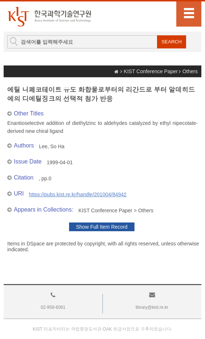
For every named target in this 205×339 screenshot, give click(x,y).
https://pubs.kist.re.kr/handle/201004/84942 (78, 194)
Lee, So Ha (51, 146)
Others (190, 71)
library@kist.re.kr (152, 307)
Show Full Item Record (102, 227)
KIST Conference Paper (151, 71)
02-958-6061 (53, 307)
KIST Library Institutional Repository (49, 17)
